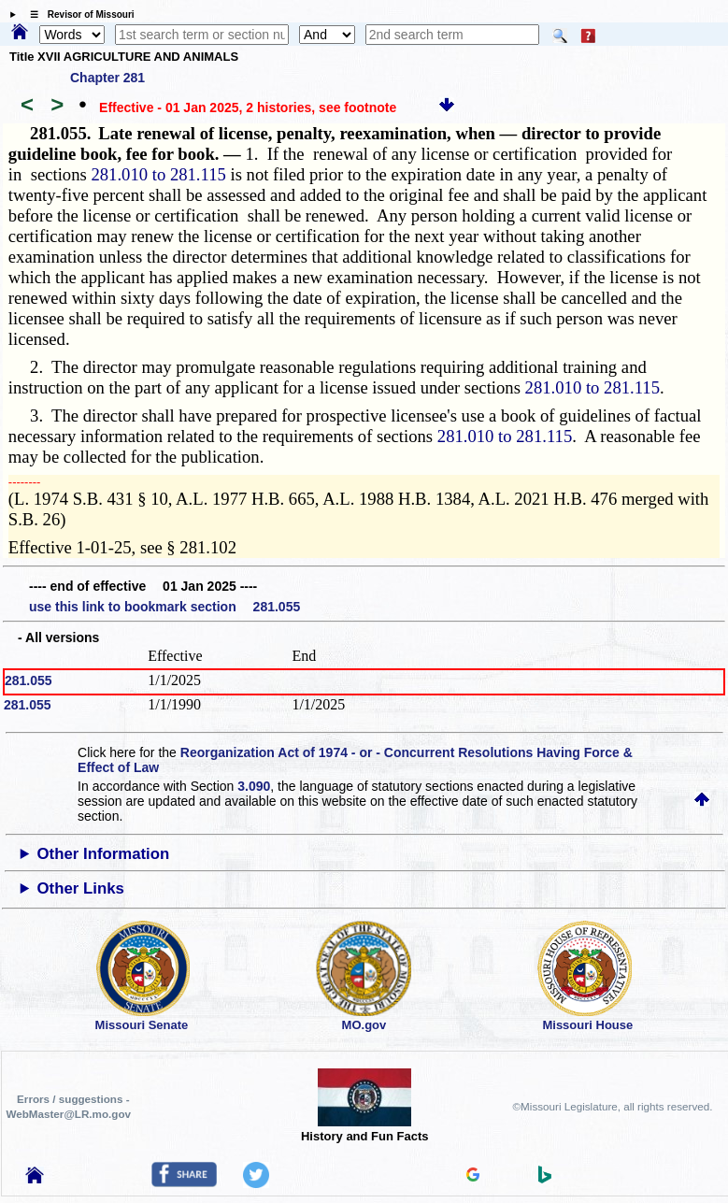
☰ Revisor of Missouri (78, 14)
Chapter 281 (107, 77)
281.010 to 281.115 (158, 174)
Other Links (80, 888)
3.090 (253, 786)
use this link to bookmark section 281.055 (164, 606)
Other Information (103, 854)
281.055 (28, 680)
